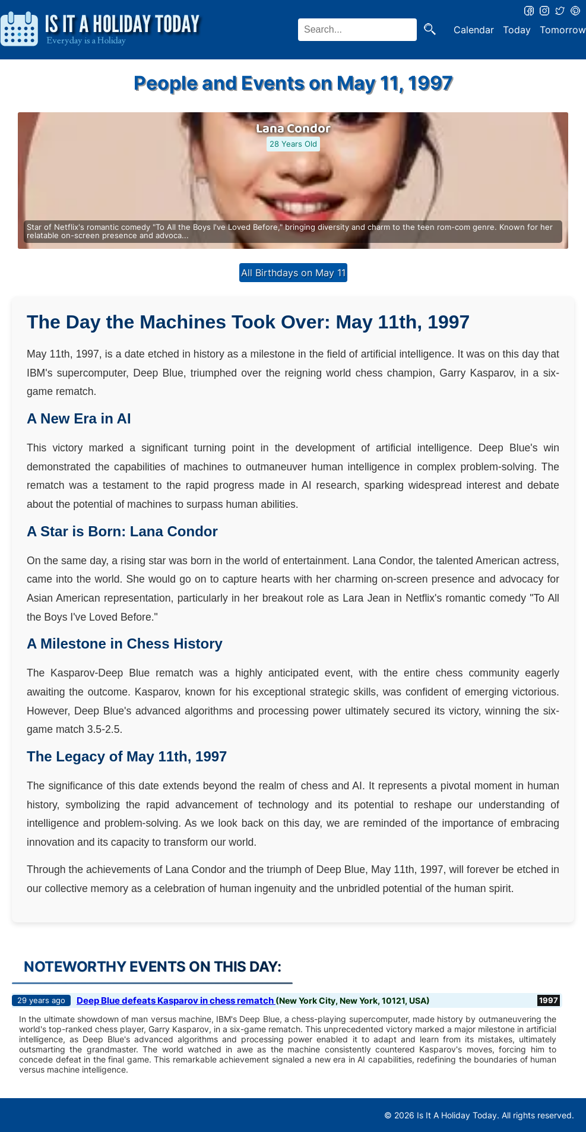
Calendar (474, 30)
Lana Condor (293, 129)
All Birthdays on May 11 (293, 273)
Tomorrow (563, 30)
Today (517, 30)
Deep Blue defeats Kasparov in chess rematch (176, 1000)
